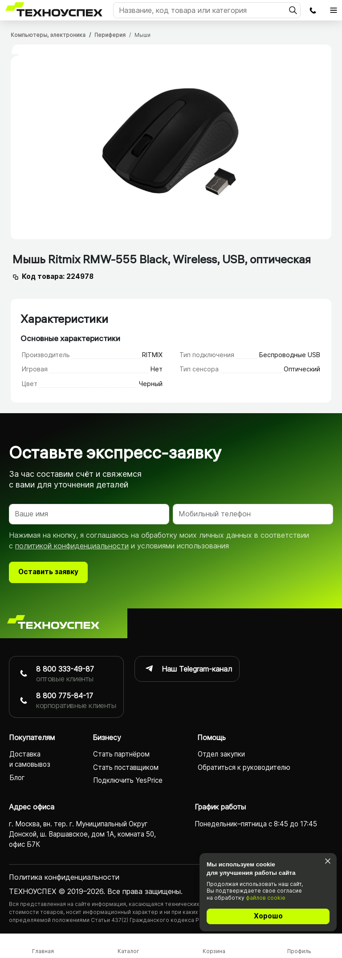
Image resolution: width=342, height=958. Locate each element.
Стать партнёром (121, 754)
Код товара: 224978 (58, 276)
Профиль (299, 951)
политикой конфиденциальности (72, 545)
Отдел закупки (221, 754)
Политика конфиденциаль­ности (64, 877)
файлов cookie (265, 897)
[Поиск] (207, 10)
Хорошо (268, 916)
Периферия (110, 35)
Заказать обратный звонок (312, 10)
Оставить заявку (48, 572)
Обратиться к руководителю (244, 767)
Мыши (142, 35)
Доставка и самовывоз (29, 759)
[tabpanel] (171, 141)
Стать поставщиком (126, 767)
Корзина (214, 951)
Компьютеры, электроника (48, 35)
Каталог (128, 951)
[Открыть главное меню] (333, 10)
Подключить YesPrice (128, 780)
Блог (17, 777)
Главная (43, 951)
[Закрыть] (327, 861)
